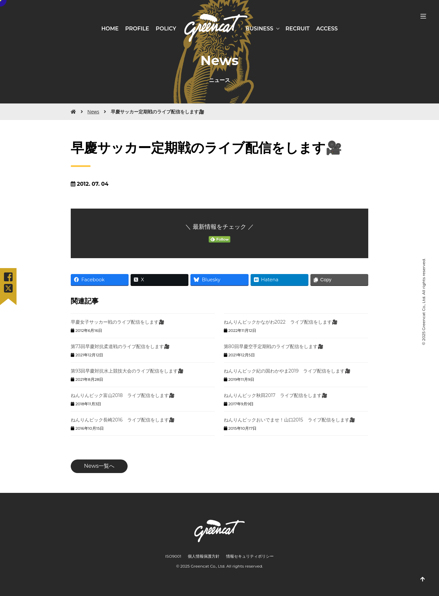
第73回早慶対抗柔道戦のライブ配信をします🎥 (120, 346)
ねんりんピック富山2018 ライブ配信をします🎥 (123, 395)
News (93, 111)
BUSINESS (259, 28)
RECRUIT (298, 28)
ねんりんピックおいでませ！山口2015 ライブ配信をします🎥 (289, 420)
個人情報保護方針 (204, 556)
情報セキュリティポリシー (250, 556)
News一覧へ (99, 466)
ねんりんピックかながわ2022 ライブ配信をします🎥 (281, 322)
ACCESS (327, 28)
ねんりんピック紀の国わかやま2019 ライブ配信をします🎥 (287, 371)
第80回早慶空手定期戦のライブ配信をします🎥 (273, 346)
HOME (109, 28)
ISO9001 (173, 556)
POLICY (166, 28)
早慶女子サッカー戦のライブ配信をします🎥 (117, 322)
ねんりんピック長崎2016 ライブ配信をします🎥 (123, 420)
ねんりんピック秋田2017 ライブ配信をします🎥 (276, 395)
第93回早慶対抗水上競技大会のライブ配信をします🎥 (127, 371)
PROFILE (137, 28)
